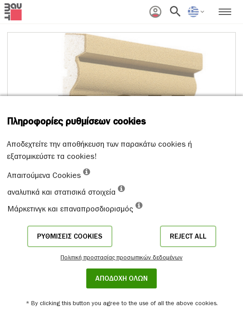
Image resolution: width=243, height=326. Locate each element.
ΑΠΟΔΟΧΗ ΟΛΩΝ (121, 278)
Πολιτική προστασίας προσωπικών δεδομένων (121, 257)
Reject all (188, 236)
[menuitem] (155, 11)
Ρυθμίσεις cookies (70, 236)
